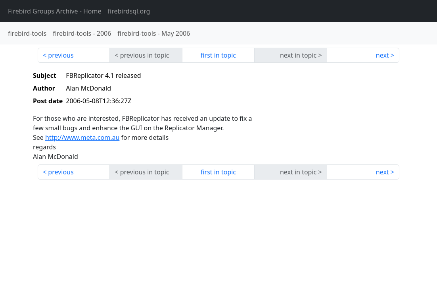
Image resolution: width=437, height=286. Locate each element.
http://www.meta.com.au (82, 137)
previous (60, 55)
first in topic (218, 55)
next (382, 55)
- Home (55, 11)
